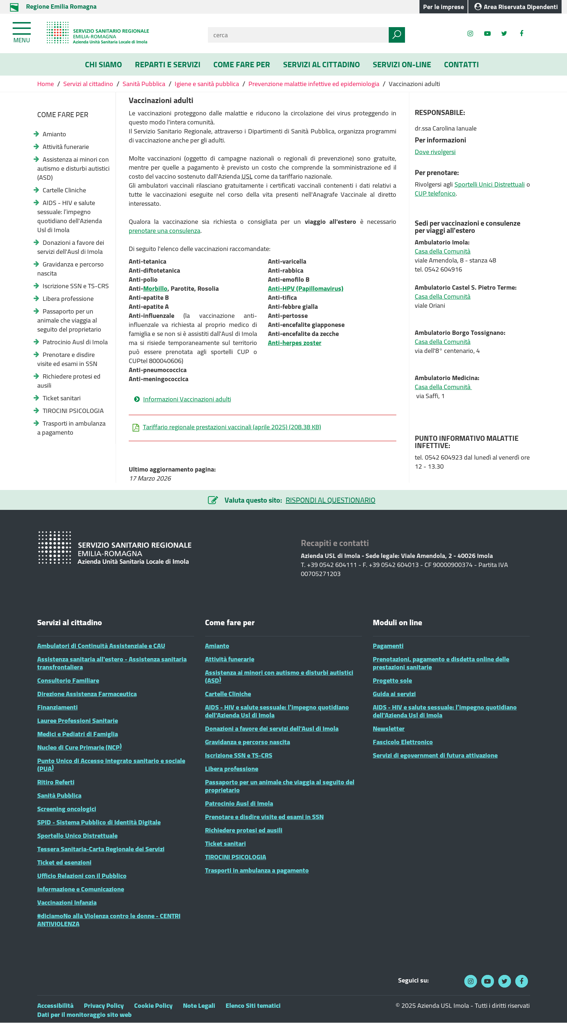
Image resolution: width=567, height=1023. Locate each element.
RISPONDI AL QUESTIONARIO (330, 500)
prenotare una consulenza (164, 230)
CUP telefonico (435, 193)
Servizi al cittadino (88, 84)
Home (46, 84)
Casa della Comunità (442, 251)
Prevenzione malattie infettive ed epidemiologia (313, 84)
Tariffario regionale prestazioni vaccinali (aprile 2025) (226, 427)
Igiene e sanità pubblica (207, 84)
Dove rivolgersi (435, 152)
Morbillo (155, 288)
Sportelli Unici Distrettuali (490, 184)
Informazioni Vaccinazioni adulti (187, 399)
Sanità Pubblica (144, 84)
